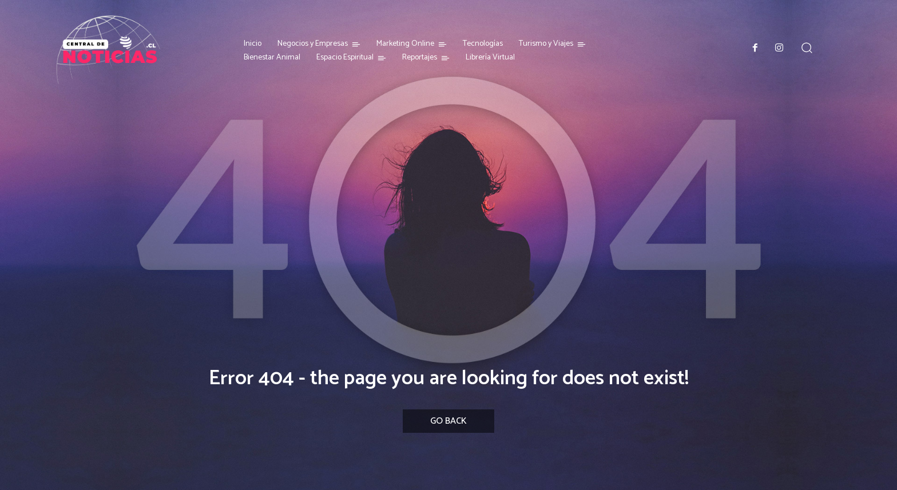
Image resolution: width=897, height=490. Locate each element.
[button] (807, 47)
